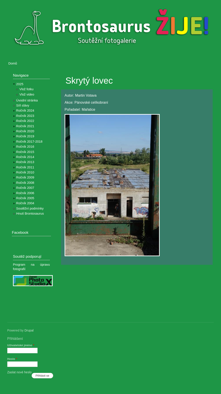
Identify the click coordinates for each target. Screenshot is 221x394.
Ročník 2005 (25, 198)
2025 (20, 84)
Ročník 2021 (25, 126)
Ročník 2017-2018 (29, 141)
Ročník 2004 (25, 203)
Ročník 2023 (25, 116)
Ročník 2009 (25, 177)
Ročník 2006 (25, 193)
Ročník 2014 (25, 157)
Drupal (29, 330)
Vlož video (26, 94)
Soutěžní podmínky (30, 208)
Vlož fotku (26, 89)
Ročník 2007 (25, 188)
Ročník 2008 (25, 182)
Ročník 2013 (25, 162)
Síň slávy (22, 105)
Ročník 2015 (25, 152)
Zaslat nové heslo (19, 372)
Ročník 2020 (25, 131)
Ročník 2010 (25, 172)
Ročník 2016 (25, 146)
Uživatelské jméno (20, 345)
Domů (12, 63)
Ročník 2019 (25, 136)
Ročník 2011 (25, 167)
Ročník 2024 (25, 110)
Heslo (12, 359)
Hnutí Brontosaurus (30, 213)
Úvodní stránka (27, 100)
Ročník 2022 (25, 121)
